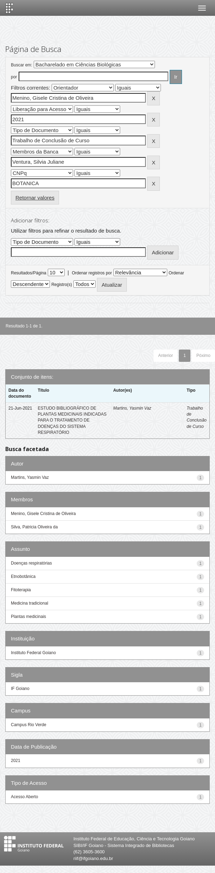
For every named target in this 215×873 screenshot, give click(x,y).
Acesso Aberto (24, 796)
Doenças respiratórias (31, 563)
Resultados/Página (28, 273)
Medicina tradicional (29, 603)
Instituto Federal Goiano (33, 652)
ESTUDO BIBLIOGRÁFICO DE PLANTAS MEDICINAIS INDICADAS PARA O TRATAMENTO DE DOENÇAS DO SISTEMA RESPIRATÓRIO (72, 420)
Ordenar (176, 273)
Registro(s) (61, 284)
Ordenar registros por (92, 273)
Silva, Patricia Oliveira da (34, 527)
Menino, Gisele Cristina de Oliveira (43, 513)
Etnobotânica (23, 576)
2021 (15, 760)
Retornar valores (34, 198)
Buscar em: (21, 65)
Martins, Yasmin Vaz (132, 408)
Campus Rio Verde (28, 724)
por (14, 76)
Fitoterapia (21, 589)
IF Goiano (20, 688)
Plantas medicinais (28, 616)
